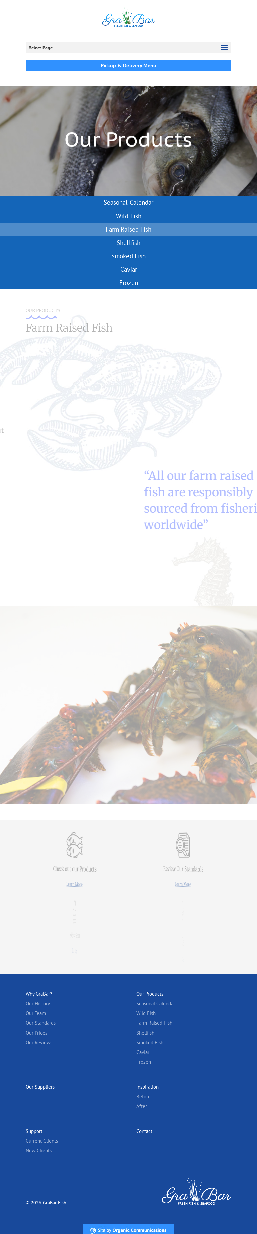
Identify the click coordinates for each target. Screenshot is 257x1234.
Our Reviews (39, 1042)
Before (143, 1096)
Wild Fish (128, 216)
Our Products (149, 994)
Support (34, 1131)
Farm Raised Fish (128, 229)
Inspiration (147, 1087)
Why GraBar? (39, 994)
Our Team (36, 1013)
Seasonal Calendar (128, 202)
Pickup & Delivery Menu (128, 65)
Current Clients (42, 1141)
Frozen (128, 283)
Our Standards (41, 1023)
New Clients (39, 1150)
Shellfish (128, 243)
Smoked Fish (128, 256)
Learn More (74, 884)
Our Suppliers (40, 1087)
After (141, 1106)
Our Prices (36, 1033)
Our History (38, 1003)
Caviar (128, 269)
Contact (144, 1131)
